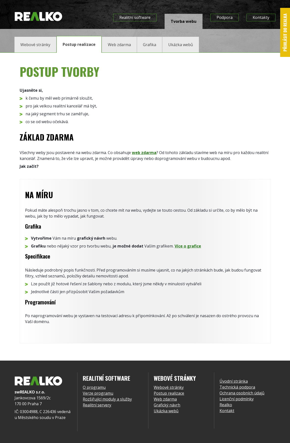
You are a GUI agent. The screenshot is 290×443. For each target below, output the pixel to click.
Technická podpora (237, 387)
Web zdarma (165, 399)
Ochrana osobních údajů (242, 393)
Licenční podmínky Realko (237, 401)
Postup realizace (169, 393)
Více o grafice (188, 246)
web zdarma (144, 152)
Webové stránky (169, 387)
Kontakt (227, 410)
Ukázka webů (166, 411)
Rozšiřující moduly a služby (107, 399)
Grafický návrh (167, 405)
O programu (94, 387)
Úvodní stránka (234, 381)
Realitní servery (97, 405)
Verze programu (98, 393)
